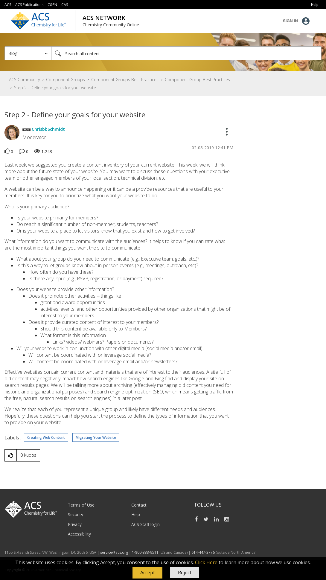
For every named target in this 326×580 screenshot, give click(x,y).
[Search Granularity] (28, 53)
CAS (64, 4)
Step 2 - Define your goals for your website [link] (55, 87)
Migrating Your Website (96, 437)
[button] (147, 573)
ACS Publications (29, 4)
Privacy (75, 524)
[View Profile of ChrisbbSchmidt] (48, 129)
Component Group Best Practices (197, 79)
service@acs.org (114, 552)
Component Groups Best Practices (125, 79)
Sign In (290, 21)
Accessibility (79, 534)
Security (75, 514)
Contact (139, 505)
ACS (7, 4)
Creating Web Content (46, 437)
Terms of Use (81, 505)
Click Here (206, 562)
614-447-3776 (203, 552)
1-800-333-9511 (145, 552)
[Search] (186, 53)
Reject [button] (184, 572)
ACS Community (24, 79)
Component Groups (65, 79)
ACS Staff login (145, 524)
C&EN (52, 4)
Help (135, 514)
